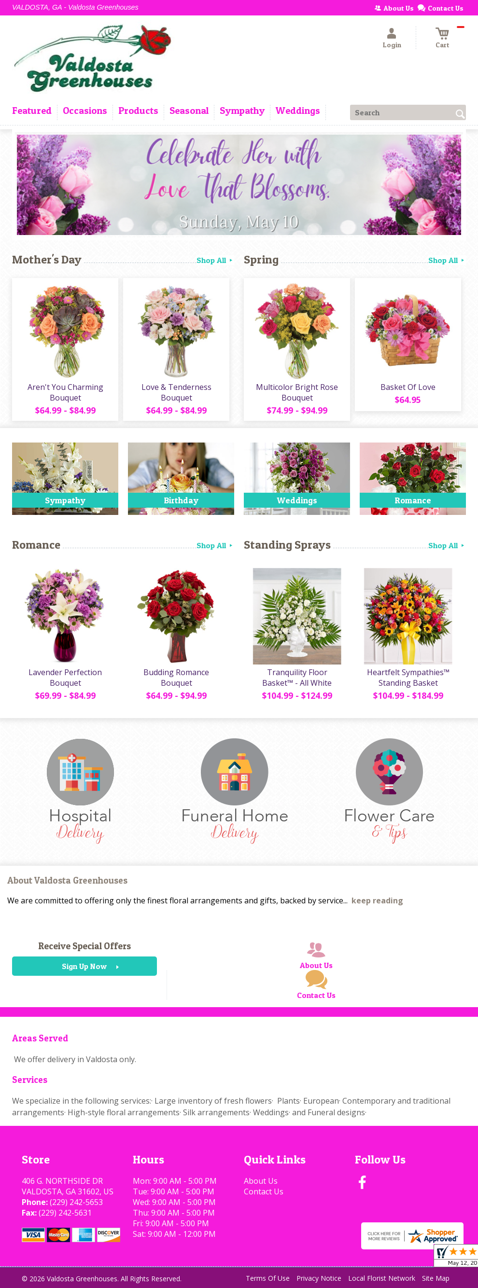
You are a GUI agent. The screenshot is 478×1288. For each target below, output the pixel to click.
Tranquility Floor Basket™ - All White (297, 677)
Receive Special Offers (84, 946)
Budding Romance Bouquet (176, 677)
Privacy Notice (318, 1278)
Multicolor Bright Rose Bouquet (297, 392)
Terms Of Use (268, 1278)
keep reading (377, 900)
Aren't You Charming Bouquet (65, 392)
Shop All (215, 260)
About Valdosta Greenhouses (67, 880)
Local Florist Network (381, 1278)
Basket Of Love (408, 387)
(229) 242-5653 (76, 1202)
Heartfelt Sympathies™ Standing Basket (408, 677)
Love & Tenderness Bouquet (176, 392)
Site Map (436, 1278)
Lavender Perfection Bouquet (65, 677)
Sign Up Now (84, 966)
